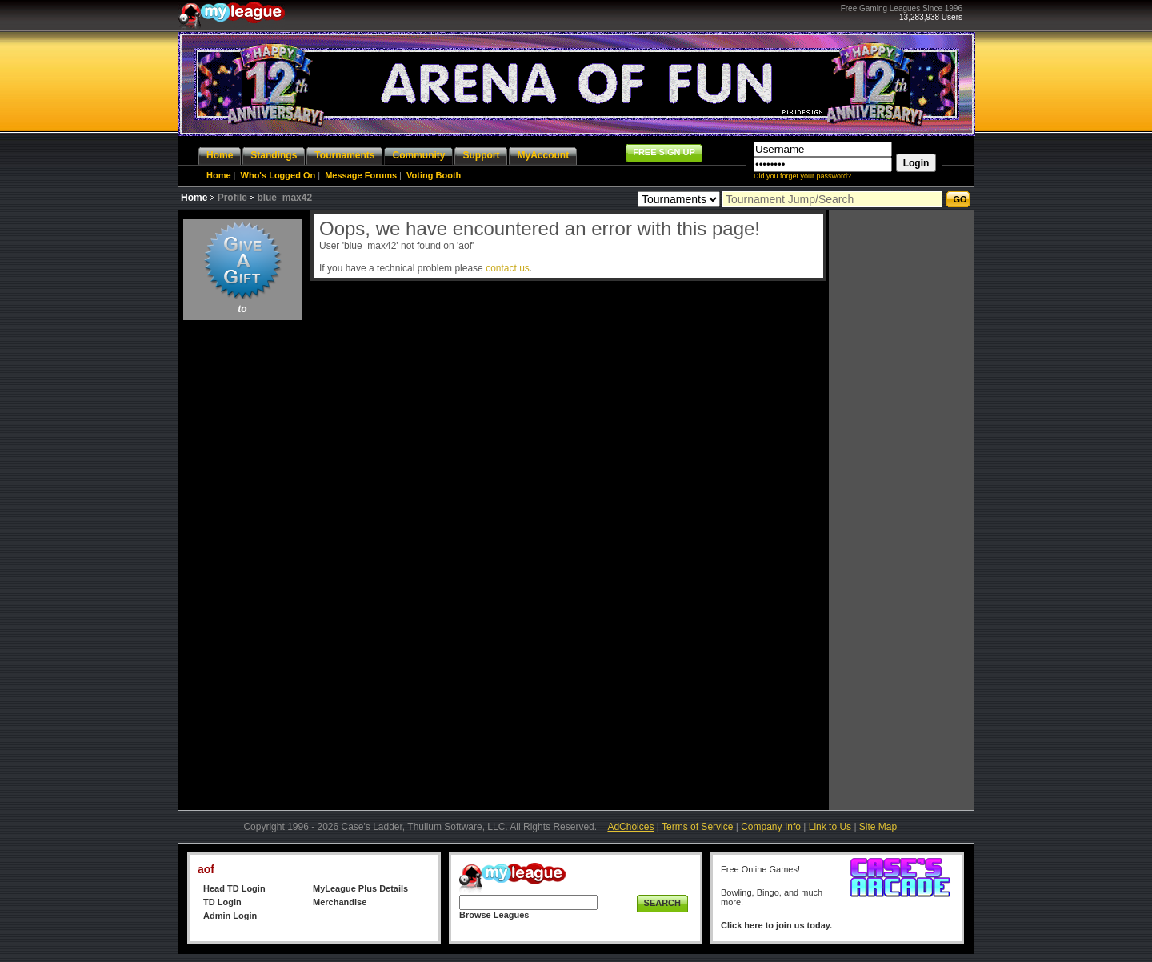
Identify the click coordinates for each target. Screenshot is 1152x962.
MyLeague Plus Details (360, 888)
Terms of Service (697, 826)
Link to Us (830, 826)
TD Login (222, 902)
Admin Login (230, 915)
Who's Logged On (278, 175)
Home (218, 175)
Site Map (878, 826)
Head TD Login (234, 888)
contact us (508, 268)
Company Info (771, 826)
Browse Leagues (494, 915)
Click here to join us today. (776, 925)
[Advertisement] (242, 565)
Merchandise (339, 902)
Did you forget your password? (802, 176)
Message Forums (361, 175)
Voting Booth (433, 175)
